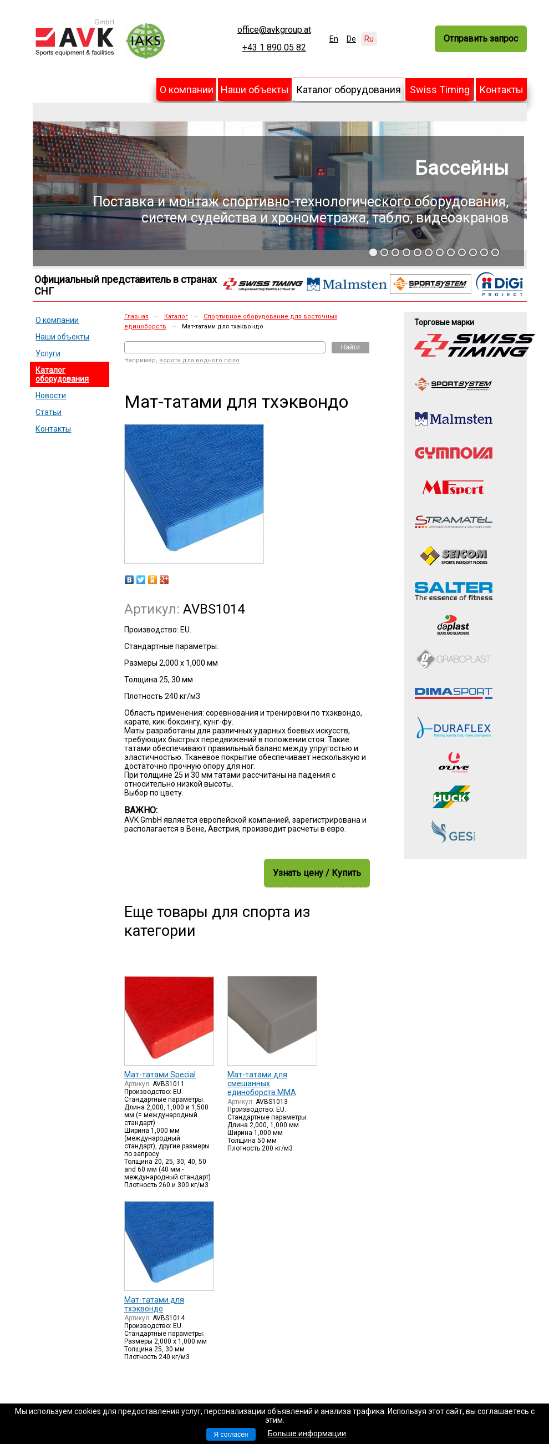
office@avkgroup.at (274, 30)
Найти (350, 347)
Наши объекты (255, 89)
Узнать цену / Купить (317, 873)
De (351, 38)
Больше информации (307, 1433)
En (333, 38)
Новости (50, 395)
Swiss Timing (440, 89)
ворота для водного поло (199, 360)
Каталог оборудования (348, 89)
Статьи (48, 412)
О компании (187, 89)
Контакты (501, 89)
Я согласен (231, 1434)
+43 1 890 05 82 (274, 47)
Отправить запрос (481, 38)
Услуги (47, 353)
